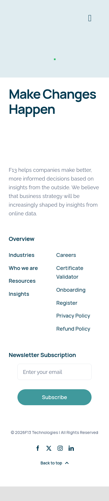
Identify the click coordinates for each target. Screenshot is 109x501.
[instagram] (60, 448)
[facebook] (37, 448)
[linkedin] (71, 448)
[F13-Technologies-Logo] (31, 8)
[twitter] (48, 448)
